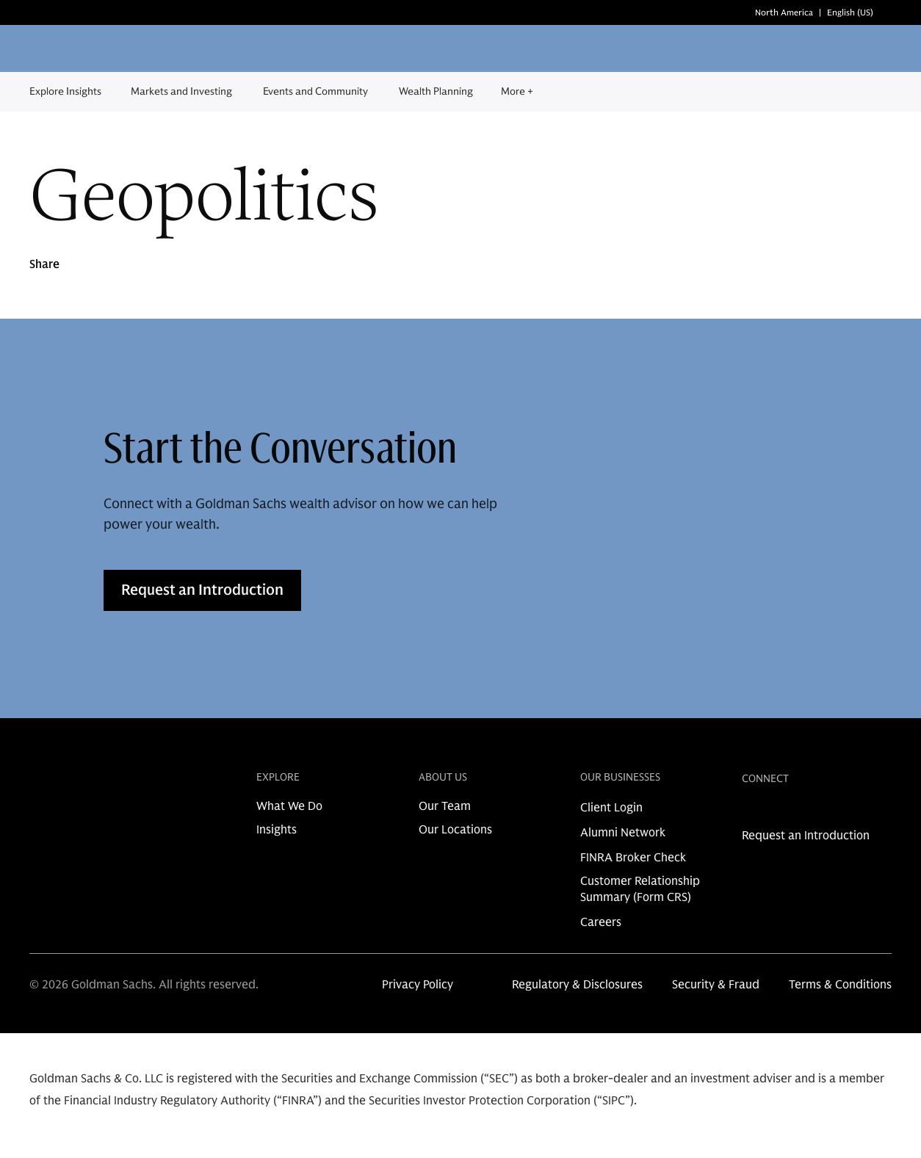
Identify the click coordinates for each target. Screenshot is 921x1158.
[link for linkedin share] (749, 812)
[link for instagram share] (772, 812)
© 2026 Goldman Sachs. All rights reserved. (144, 984)
